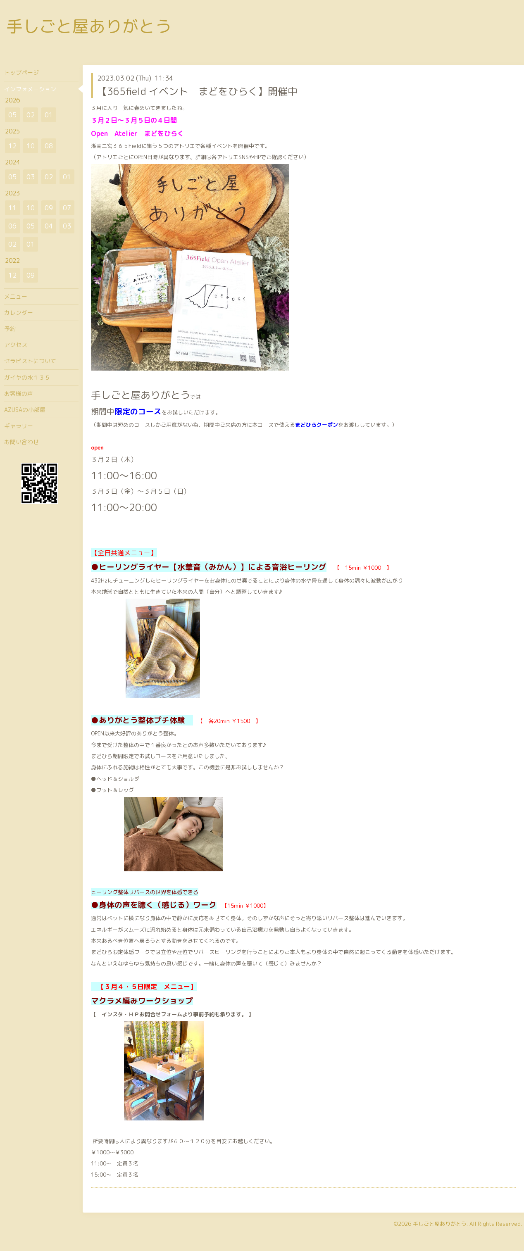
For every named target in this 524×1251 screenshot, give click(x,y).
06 (12, 226)
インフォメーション (30, 89)
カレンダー (18, 312)
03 (30, 176)
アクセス (15, 345)
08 (49, 145)
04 (49, 226)
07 (67, 207)
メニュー (15, 296)
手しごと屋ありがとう (88, 26)
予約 (10, 329)
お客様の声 (18, 393)
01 (49, 114)
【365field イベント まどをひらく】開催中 (197, 91)
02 (30, 114)
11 (12, 207)
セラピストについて (30, 361)
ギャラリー (18, 426)
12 (12, 145)
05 (12, 114)
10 (30, 145)
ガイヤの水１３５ (27, 377)
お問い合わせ (21, 442)
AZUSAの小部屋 (24, 410)
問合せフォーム (163, 1014)
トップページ (21, 72)
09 (49, 207)
